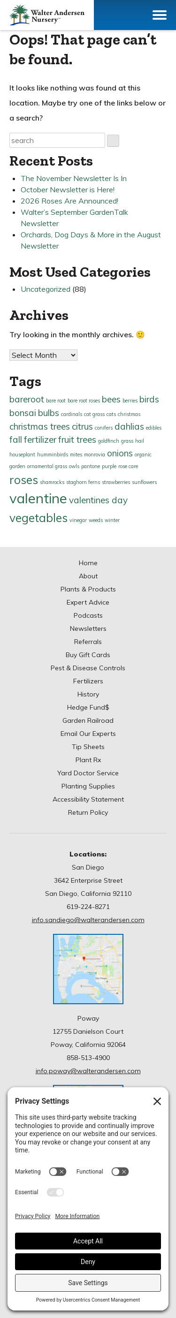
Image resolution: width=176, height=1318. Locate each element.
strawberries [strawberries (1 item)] (116, 482)
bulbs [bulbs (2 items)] (48, 412)
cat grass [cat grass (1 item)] (94, 414)
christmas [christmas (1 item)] (129, 414)
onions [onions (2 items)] (120, 453)
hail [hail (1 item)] (139, 441)
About (88, 576)
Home (88, 563)
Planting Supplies (88, 786)
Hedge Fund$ (88, 707)
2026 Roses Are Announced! (69, 200)
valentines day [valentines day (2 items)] (98, 500)
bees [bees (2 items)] (111, 399)
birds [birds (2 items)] (149, 399)
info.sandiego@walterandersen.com (88, 920)
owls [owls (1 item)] (74, 466)
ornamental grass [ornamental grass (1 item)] (47, 466)
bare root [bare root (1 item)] (56, 400)
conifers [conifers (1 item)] (104, 427)
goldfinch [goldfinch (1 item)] (108, 441)
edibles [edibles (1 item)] (153, 427)
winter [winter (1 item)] (112, 520)
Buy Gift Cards (88, 655)
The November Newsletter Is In (74, 178)
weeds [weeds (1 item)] (96, 520)
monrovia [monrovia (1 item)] (94, 454)
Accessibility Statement (88, 799)
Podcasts (88, 615)
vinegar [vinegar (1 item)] (78, 520)
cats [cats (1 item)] (111, 414)
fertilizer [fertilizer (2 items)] (40, 439)
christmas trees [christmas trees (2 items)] (39, 426)
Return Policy (88, 812)
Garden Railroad (88, 720)
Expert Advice (88, 602)
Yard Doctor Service (88, 773)
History (88, 694)
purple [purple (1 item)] (109, 466)
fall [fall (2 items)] (15, 439)
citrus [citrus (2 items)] (82, 426)
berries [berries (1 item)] (130, 400)
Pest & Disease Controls (88, 668)
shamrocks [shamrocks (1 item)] (52, 482)
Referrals (88, 641)
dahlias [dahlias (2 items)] (129, 426)
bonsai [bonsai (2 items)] (22, 412)
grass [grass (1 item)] (127, 441)
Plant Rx (88, 760)
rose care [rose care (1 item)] (128, 466)
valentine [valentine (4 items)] (38, 498)
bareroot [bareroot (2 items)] (26, 399)
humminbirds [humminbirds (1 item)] (52, 454)
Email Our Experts (88, 733)
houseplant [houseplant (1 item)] (22, 454)
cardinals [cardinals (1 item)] (71, 414)
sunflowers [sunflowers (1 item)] (144, 482)
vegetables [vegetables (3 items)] (38, 517)
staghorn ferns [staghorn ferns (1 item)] (83, 482)
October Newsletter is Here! (68, 189)
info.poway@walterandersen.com (88, 1071)
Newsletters (88, 628)
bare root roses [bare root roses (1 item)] (84, 400)
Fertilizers (88, 681)
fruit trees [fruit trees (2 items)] (77, 439)
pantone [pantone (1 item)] (90, 466)
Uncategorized (45, 289)
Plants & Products (88, 589)
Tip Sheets (88, 746)
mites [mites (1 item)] (76, 454)
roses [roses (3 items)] (23, 479)
